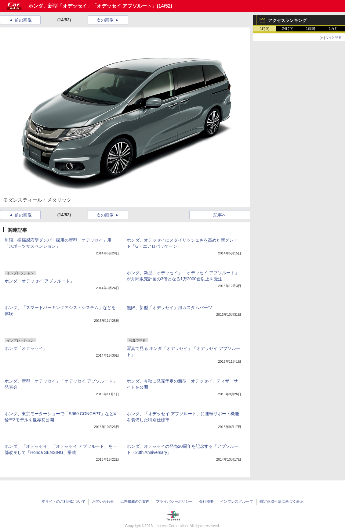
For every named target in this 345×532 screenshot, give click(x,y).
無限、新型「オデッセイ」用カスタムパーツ (169, 307)
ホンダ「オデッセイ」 (26, 348)
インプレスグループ (236, 501)
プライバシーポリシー (174, 501)
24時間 (287, 29)
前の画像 (23, 20)
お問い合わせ (103, 501)
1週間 (310, 29)
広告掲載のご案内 (135, 501)
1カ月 (333, 29)
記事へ (219, 215)
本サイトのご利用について (63, 501)
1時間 (265, 29)
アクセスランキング (287, 20)
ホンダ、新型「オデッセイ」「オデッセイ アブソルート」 (92, 6)
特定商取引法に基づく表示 (281, 501)
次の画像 (105, 20)
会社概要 (206, 501)
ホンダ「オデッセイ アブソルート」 (39, 281)
